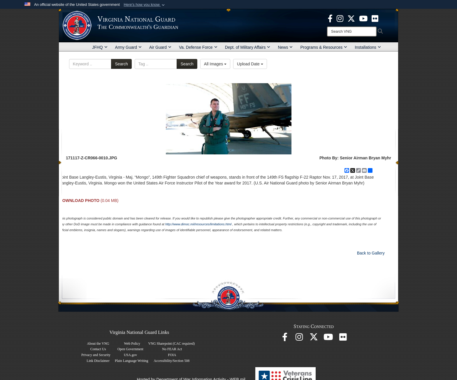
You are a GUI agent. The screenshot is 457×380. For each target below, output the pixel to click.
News (285, 47)
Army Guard (128, 47)
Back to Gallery (371, 253)
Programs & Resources (323, 47)
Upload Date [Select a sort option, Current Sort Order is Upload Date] (250, 64)
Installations (368, 47)
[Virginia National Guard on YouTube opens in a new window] (363, 18)
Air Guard (160, 47)
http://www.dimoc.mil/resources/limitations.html (198, 224)
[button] (145, 5)
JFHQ (100, 47)
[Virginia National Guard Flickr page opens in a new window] (375, 18)
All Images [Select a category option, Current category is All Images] (215, 64)
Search (121, 64)
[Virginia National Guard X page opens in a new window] (351, 18)
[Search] (352, 31)
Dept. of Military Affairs (247, 47)
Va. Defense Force (198, 47)
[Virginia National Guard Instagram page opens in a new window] (340, 18)
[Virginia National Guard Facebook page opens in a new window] (330, 18)
